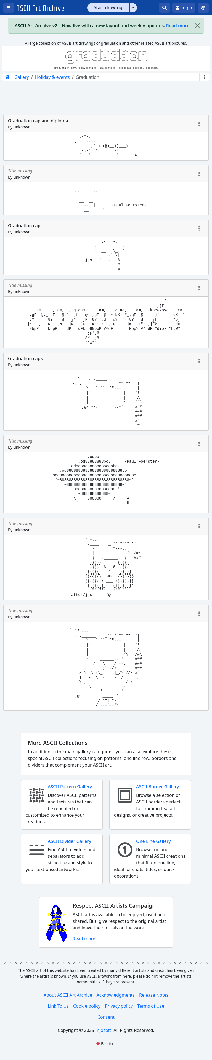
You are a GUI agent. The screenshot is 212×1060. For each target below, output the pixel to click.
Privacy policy (119, 1006)
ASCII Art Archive (40, 8)
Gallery (21, 77)
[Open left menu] (8, 8)
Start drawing (108, 7)
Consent (106, 1017)
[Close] (197, 25)
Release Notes (153, 995)
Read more (177, 26)
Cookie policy (86, 1006)
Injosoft (103, 1030)
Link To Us (58, 1006)
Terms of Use (150, 1006)
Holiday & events (52, 77)
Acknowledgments (116, 995)
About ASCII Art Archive (68, 995)
